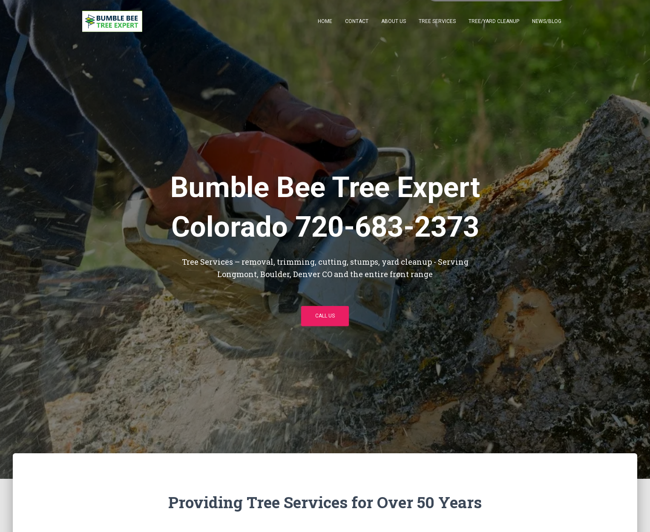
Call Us (325, 316)
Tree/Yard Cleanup (494, 21)
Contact (356, 21)
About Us (393, 21)
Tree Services (437, 21)
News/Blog (546, 21)
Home (325, 21)
